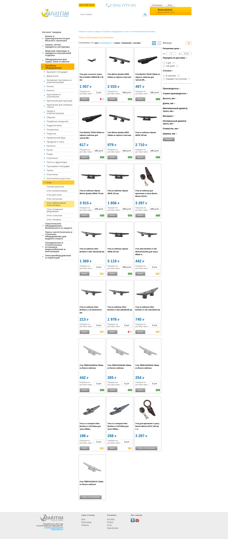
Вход (170, 5)
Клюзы (50, 86)
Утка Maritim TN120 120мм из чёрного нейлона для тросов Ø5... (147, 77)
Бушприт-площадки (57, 71)
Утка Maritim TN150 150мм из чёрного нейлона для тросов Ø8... (92, 135)
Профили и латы (55, 141)
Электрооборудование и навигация (58, 256)
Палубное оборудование (53, 66)
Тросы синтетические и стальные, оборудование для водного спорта (58, 235)
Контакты (83, 19)
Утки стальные (54, 215)
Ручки (50, 149)
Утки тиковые (54, 219)
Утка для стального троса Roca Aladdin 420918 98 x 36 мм (91, 77)
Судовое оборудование (53, 527)
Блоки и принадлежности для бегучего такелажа (57, 38)
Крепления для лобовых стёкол (59, 105)
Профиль (85, 525)
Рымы (50, 153)
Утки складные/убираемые (55, 210)
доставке (136, 43)
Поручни (51, 133)
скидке (117, 43)
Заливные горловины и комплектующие (59, 81)
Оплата (104, 19)
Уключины (52, 174)
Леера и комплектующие (55, 112)
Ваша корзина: (165, 9)
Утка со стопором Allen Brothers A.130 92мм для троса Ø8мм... (118, 426)
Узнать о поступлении (146, 448)
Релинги (51, 145)
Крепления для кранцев (59, 100)
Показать (168, 139)
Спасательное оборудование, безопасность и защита (58, 225)
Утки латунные (54, 198)
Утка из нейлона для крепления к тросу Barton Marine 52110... (146, 193)
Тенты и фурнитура (57, 162)
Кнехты (51, 90)
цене (96, 43)
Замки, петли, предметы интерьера (57, 45)
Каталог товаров (51, 32)
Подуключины (54, 125)
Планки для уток (55, 186)
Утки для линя (54, 194)
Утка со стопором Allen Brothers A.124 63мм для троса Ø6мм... (90, 426)
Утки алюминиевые (57, 190)
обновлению (127, 43)
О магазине (115, 19)
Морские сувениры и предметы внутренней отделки (58, 53)
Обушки (51, 117)
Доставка (94, 19)
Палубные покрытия (57, 121)
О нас (109, 525)
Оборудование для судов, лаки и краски (57, 60)
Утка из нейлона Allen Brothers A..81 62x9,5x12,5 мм (91, 310)
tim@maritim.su (57, 529)
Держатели (52, 75)
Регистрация (157, 5)
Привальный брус (56, 137)
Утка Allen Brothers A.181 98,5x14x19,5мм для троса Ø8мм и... (146, 251)
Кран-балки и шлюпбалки (54, 95)
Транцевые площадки (58, 166)
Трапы (50, 170)
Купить (84, 99)
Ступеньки (52, 158)
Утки (49, 182)
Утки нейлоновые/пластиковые (56, 203)
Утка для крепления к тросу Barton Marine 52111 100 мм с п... (147, 426)
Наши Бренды (112, 528)
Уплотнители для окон (59, 178)
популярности (105, 43)
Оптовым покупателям (133, 19)
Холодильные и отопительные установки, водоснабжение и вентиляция (55, 247)
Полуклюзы (53, 129)
